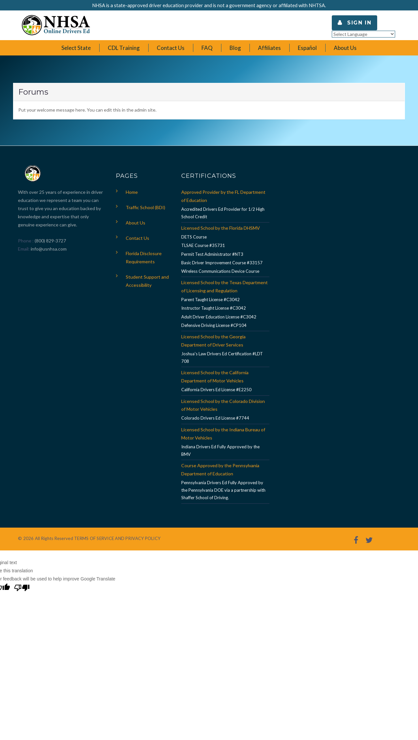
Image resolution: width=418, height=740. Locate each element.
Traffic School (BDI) (145, 207)
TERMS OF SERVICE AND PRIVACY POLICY (117, 538)
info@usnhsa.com (49, 249)
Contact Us (137, 238)
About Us (135, 222)
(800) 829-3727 (50, 240)
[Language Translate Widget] (363, 34)
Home (132, 192)
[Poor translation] (22, 588)
